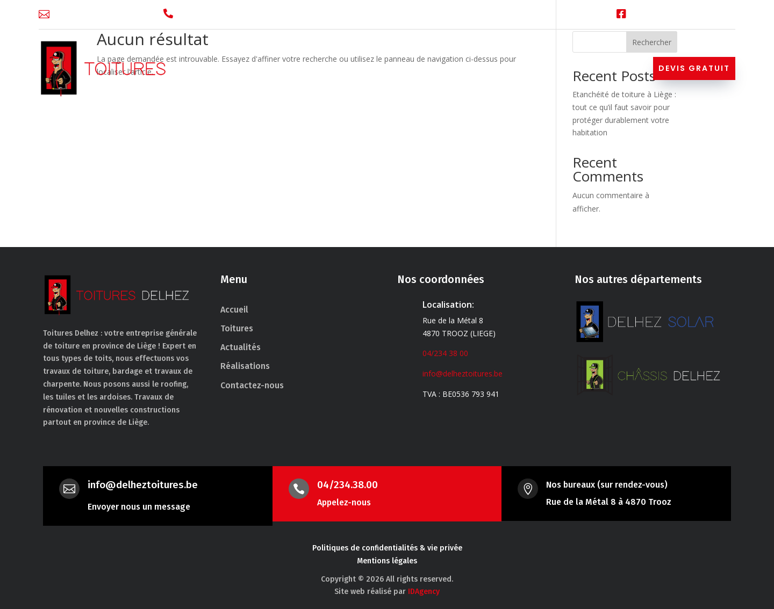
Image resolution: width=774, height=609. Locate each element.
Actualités (457, 70)
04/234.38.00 (347, 485)
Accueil (282, 70)
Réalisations (519, 70)
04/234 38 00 (207, 14)
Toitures (328, 70)
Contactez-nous (593, 70)
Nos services (385, 70)
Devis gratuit (694, 68)
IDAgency (424, 591)
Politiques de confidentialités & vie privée (387, 548)
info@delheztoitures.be (101, 14)
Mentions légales (387, 561)
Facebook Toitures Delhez (684, 14)
